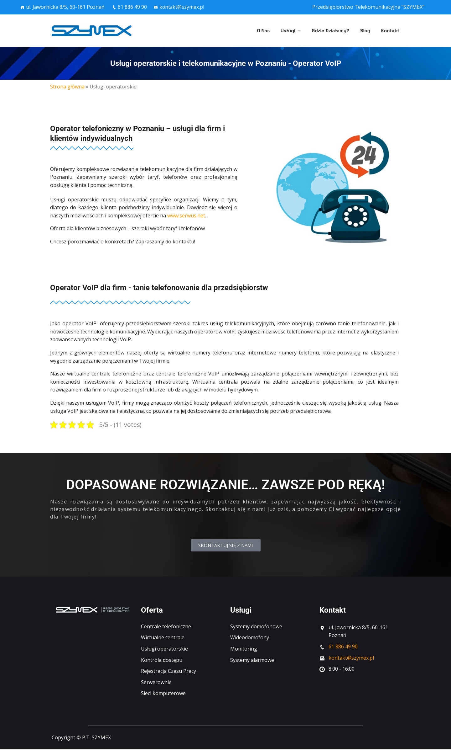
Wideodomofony (249, 638)
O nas (276, 31)
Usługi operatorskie (164, 649)
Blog (368, 31)
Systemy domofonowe (256, 627)
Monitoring (243, 649)
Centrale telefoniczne (166, 627)
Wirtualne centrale (162, 638)
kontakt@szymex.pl (179, 6)
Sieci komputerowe (163, 693)
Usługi (297, 31)
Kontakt (390, 31)
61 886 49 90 (129, 6)
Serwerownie (156, 682)
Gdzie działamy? (337, 31)
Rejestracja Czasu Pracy (168, 671)
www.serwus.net (186, 215)
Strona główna (67, 86)
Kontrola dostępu (161, 660)
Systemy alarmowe (252, 660)
